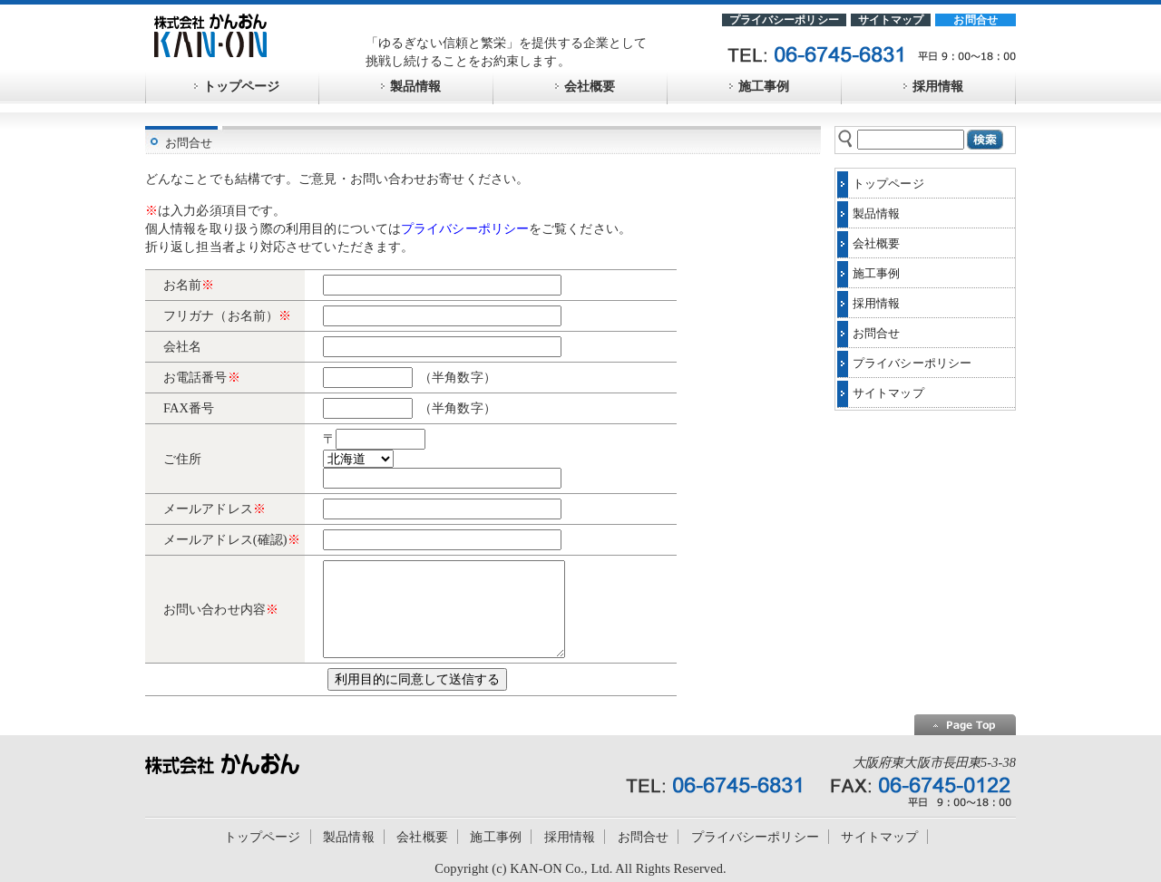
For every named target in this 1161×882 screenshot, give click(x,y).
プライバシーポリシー (784, 20)
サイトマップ (891, 20)
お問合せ (975, 20)
